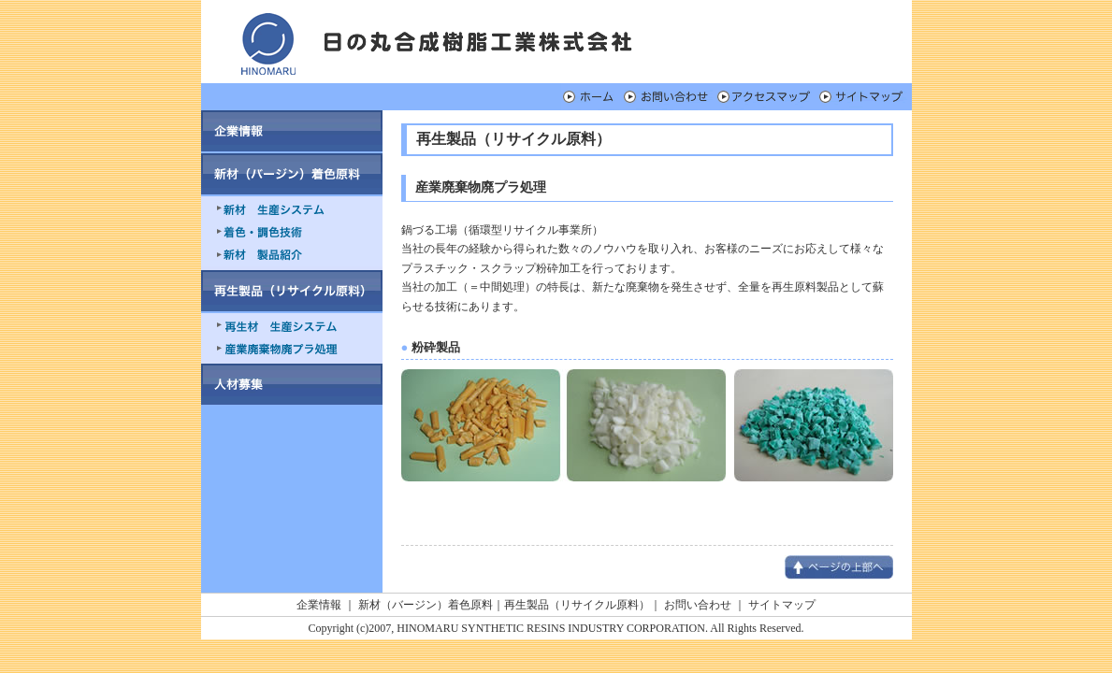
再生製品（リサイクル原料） (577, 604)
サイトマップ (782, 604)
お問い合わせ (697, 604)
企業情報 (318, 604)
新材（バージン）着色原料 (425, 604)
